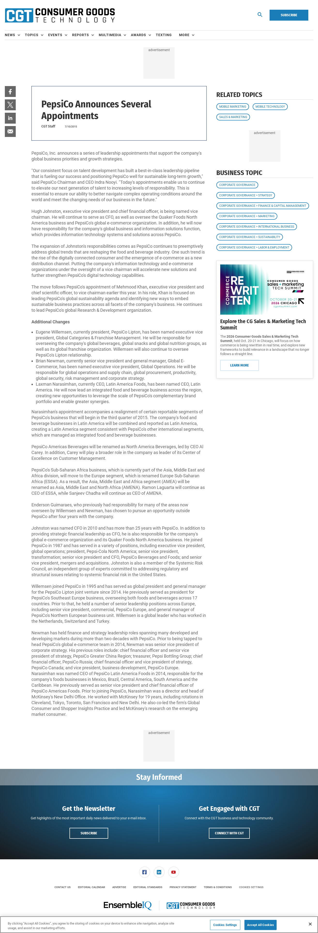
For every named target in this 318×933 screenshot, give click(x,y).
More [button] (184, 35)
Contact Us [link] (62, 887)
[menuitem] (15, 35)
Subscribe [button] (89, 833)
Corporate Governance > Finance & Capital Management (262, 205)
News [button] (10, 35)
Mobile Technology (270, 106)
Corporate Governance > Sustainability (249, 237)
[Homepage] (60, 15)
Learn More (239, 365)
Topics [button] (31, 35)
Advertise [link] (119, 887)
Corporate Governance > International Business (256, 226)
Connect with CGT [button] (229, 833)
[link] (10, 91)
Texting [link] (164, 35)
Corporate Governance (237, 185)
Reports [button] (80, 35)
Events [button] (55, 35)
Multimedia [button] (110, 35)
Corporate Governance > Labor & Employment (254, 247)
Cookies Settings (251, 887)
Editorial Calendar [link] (91, 887)
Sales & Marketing (233, 117)
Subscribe (289, 15)
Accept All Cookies (260, 925)
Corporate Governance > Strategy (245, 195)
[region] (159, 924)
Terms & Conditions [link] (218, 887)
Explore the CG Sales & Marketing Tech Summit (263, 324)
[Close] (310, 924)
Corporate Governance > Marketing (246, 216)
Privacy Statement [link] (183, 887)
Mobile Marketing (232, 106)
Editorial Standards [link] (147, 887)
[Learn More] (264, 289)
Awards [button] (138, 35)
